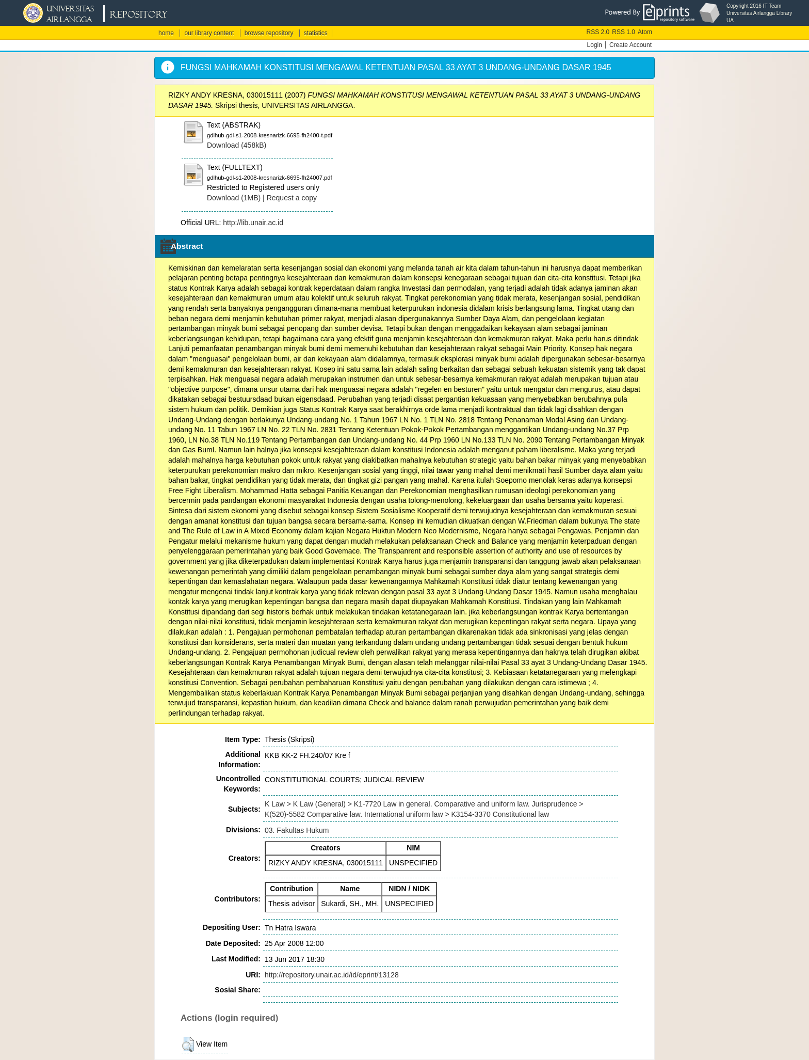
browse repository (269, 33)
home (166, 33)
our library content (209, 33)
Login (594, 45)
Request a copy (292, 198)
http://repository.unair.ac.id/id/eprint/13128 (332, 975)
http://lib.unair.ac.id (253, 222)
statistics (316, 33)
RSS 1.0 (623, 32)
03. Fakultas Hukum (297, 830)
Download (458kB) (236, 145)
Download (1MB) (234, 198)
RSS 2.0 (598, 32)
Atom (645, 32)
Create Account (630, 45)
